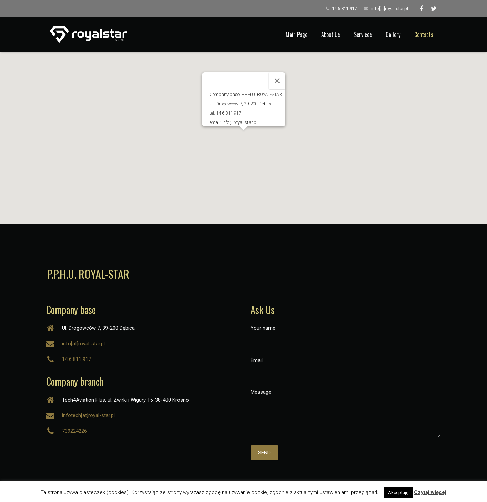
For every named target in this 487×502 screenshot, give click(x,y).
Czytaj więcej (430, 492)
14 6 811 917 (344, 8)
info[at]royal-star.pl (389, 8)
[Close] (277, 80)
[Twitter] (434, 8)
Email (346, 368)
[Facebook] (421, 8)
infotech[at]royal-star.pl (88, 415)
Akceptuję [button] (398, 492)
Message (346, 413)
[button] (243, 136)
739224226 (74, 431)
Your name (346, 336)
